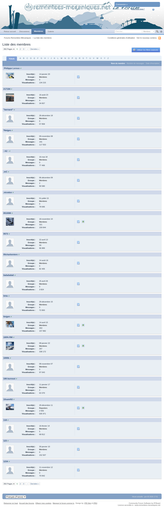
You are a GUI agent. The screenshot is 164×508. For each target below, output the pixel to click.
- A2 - (5, 151)
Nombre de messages (135, 63)
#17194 (6, 89)
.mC (5, 172)
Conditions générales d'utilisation (121, 38)
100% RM (7, 337)
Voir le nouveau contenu (147, 38)
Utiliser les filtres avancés (145, 50)
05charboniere (10, 254)
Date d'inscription (152, 63)
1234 (5, 461)
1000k (6, 358)
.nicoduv (7, 192)
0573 (5, 234)
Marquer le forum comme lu (63, 503)
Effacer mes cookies (43, 503)
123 (5, 441)
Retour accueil (10, 31)
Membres (38, 31)
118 (5, 420)
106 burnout (9, 378)
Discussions (24, 31)
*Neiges (7, 130)
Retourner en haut (11, 503)
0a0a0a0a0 (8, 275)
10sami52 (8, 399)
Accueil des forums (26, 503)
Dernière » (34, 49)
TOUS (12, 59)
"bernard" (8, 109)
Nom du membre (118, 63)
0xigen (6, 316)
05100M (7, 213)
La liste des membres (43, 38)
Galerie (51, 31)
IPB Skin (87, 503)
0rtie (5, 296)
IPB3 (95, 503)
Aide (155, 9)
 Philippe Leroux (11, 68)
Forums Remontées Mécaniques (17, 38)
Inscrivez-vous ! (138, 9)
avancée (161, 31)
